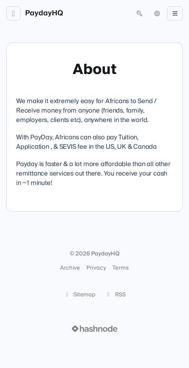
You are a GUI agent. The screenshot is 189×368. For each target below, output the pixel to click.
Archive (70, 268)
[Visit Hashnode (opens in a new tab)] (94, 329)
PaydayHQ (44, 13)
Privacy (96, 268)
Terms (120, 268)
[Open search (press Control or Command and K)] (139, 13)
